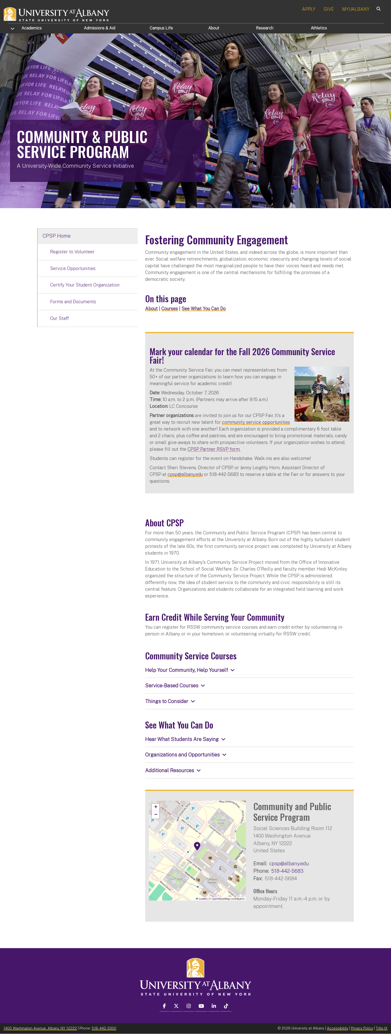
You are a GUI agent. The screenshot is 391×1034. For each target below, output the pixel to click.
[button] (197, 846)
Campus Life (161, 28)
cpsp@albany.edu (185, 474)
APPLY (308, 9)
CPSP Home (57, 236)
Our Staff (59, 318)
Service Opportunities (73, 268)
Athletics (319, 28)
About (213, 28)
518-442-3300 (104, 1028)
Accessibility (337, 1028)
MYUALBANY (356, 9)
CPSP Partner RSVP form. (214, 449)
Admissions (99, 28)
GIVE (329, 9)
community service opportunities (256, 422)
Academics (31, 28)
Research (264, 28)
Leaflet (201, 898)
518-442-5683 (287, 871)
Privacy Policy (362, 1028)
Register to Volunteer (72, 251)
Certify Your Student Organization (84, 285)
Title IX (382, 1028)
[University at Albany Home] (57, 13)
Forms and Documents (73, 301)
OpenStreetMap (221, 898)
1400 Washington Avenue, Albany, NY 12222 (40, 1028)
